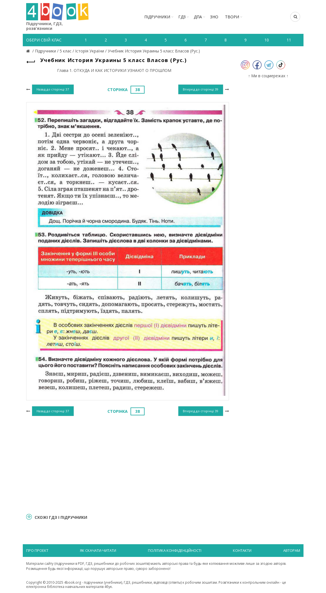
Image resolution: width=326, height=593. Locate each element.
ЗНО (214, 16)
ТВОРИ (232, 16)
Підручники (157, 16)
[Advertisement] (127, 463)
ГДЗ (182, 16)
